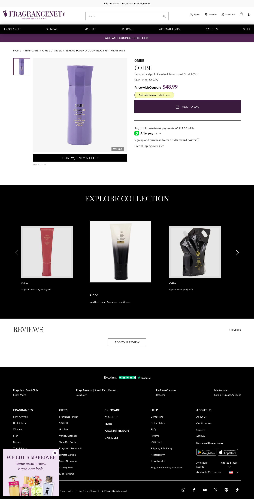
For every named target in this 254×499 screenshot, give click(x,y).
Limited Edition (67, 454)
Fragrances (12, 28)
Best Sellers (19, 422)
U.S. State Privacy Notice (62, 491)
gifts (63, 410)
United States (229, 465)
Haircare (127, 28)
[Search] (123, 15)
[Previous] (17, 264)
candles (112, 437)
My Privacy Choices (88, 491)
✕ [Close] (55, 453)
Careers (200, 429)
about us (203, 410)
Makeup (89, 28)
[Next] (237, 264)
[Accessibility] (249, 14)
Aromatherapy (169, 28)
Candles (211, 28)
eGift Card (156, 442)
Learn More (19, 394)
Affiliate (200, 436)
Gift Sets (63, 429)
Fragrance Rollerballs (71, 448)
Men (15, 435)
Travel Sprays (20, 448)
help (154, 410)
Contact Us (157, 416)
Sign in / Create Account (227, 394)
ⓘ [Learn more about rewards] (197, 139)
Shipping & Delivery (161, 448)
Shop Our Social (68, 442)
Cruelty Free (66, 467)
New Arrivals (20, 416)
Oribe (139, 60)
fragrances (23, 410)
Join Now (81, 394)
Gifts (246, 28)
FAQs (154, 429)
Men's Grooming (68, 461)
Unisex (17, 442)
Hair (108, 423)
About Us (201, 416)
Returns (155, 435)
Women (17, 429)
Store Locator (158, 461)
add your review (127, 342)
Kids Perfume (66, 473)
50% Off (63, 422)
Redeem (160, 394)
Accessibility (158, 454)
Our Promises (203, 423)
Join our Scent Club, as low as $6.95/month (127, 3)
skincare (112, 410)
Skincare (52, 28)
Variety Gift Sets (68, 435)
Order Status (158, 422)
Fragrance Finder (68, 416)
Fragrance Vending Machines (166, 467)
